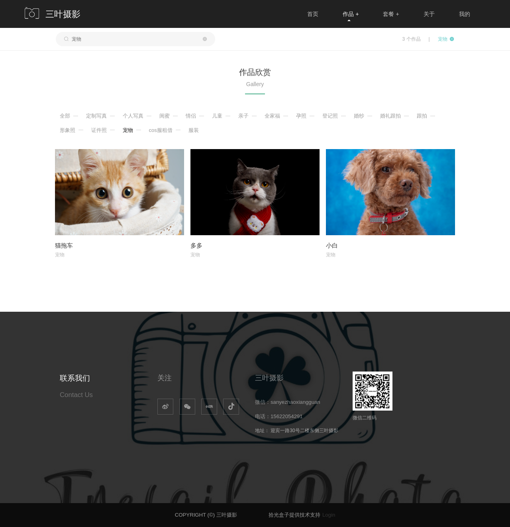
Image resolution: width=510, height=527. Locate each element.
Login (328, 515)
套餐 (391, 14)
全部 (65, 116)
